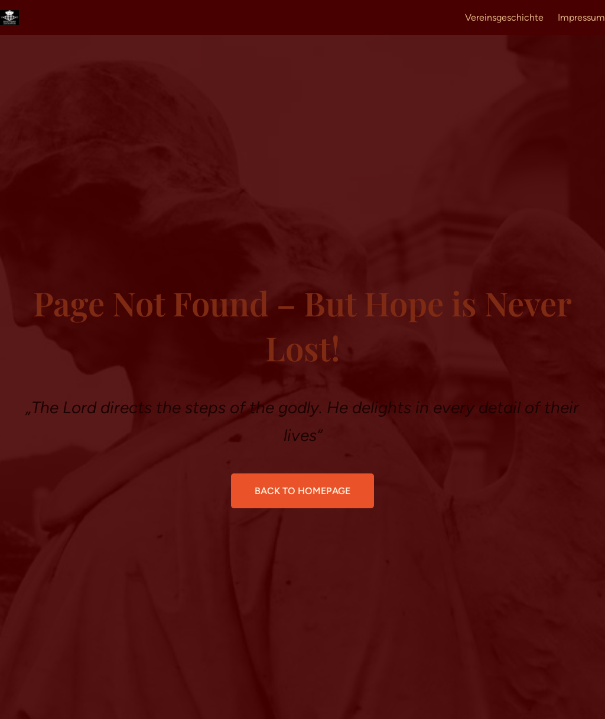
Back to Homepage (302, 490)
